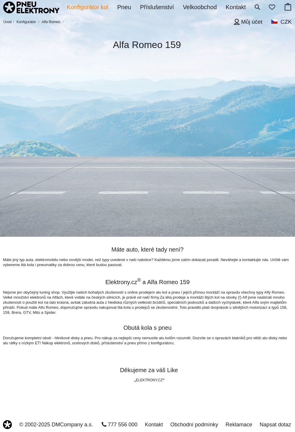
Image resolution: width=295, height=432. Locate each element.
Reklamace (239, 425)
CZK (286, 22)
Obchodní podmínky (194, 425)
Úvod (7, 22)
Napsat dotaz (275, 425)
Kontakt (154, 425)
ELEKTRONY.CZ (149, 380)
